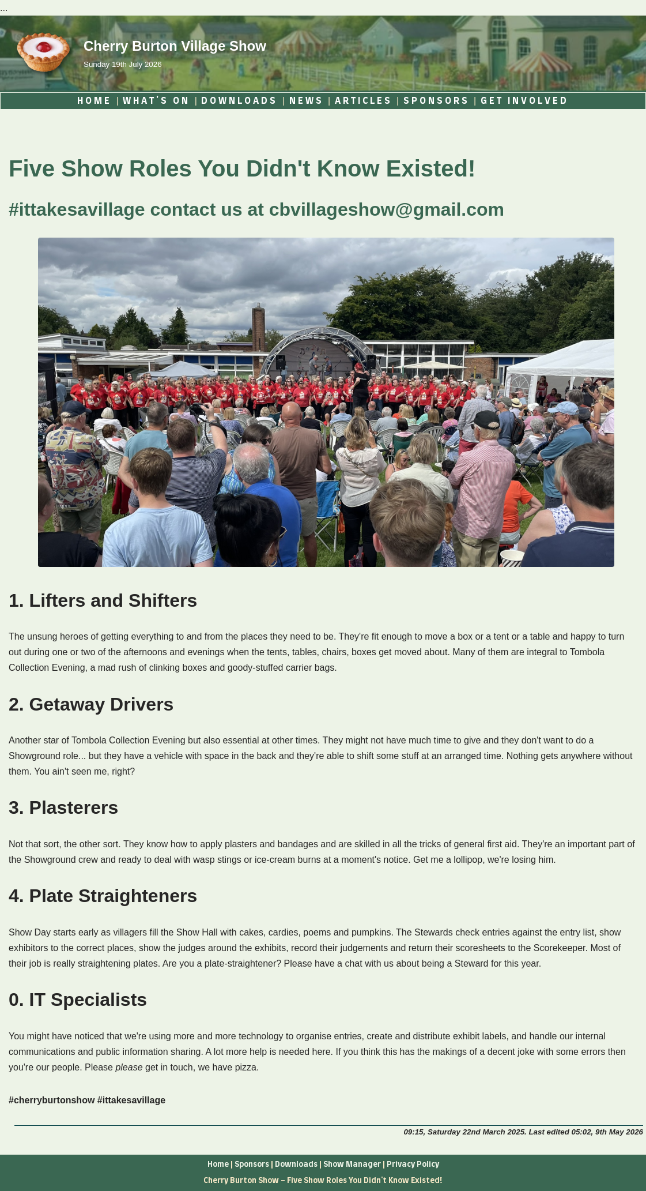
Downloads (296, 1164)
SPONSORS (436, 101)
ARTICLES (363, 101)
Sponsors (252, 1164)
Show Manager (353, 1164)
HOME (94, 101)
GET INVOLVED (525, 101)
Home (218, 1164)
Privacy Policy (413, 1164)
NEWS (306, 101)
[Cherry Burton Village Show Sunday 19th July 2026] (137, 53)
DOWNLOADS (239, 101)
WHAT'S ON (156, 101)
